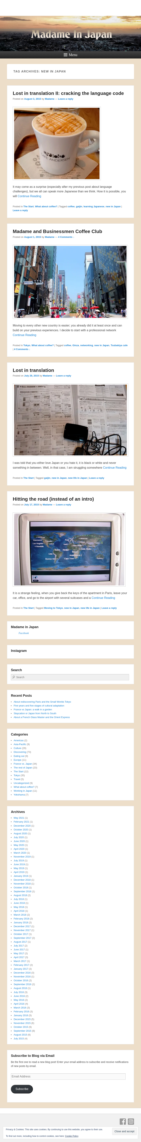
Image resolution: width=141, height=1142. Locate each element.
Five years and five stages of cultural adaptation (39, 705)
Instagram (131, 1121)
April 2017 (19, 957)
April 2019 (19, 872)
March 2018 (20, 914)
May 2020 (19, 845)
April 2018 (19, 911)
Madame (49, 98)
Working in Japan (23, 790)
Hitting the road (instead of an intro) (53, 499)
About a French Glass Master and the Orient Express (42, 717)
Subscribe (21, 1089)
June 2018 (19, 903)
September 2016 (22, 984)
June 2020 (19, 841)
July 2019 (19, 860)
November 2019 (22, 856)
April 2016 (19, 1003)
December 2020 (22, 825)
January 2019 (21, 876)
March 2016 (20, 1007)
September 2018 (22, 891)
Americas (19, 740)
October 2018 (21, 887)
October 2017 (21, 934)
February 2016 (21, 1011)
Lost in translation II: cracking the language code (68, 93)
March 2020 (20, 852)
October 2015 (21, 1027)
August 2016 (20, 988)
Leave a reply (65, 98)
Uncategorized (21, 783)
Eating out (19, 756)
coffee (71, 206)
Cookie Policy (71, 1136)
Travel (17, 779)
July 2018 (19, 899)
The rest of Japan (23, 767)
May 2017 (19, 953)
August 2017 (20, 941)
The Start (28, 206)
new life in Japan (77, 478)
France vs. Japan (23, 763)
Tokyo (26, 345)
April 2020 (19, 849)
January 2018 (21, 922)
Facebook (24, 633)
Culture (17, 748)
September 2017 (22, 938)
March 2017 (20, 961)
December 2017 (22, 926)
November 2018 (22, 883)
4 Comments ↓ (66, 237)
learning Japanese (94, 206)
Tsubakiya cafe (119, 345)
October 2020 (21, 829)
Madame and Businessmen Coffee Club (57, 231)
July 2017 (19, 945)
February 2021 (21, 821)
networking (86, 345)
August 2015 (20, 1034)
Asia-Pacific (20, 744)
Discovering (20, 752)
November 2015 (22, 1023)
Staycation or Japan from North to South (35, 713)
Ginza (76, 345)
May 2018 (19, 907)
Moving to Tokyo (53, 608)
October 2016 (21, 980)
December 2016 (22, 972)
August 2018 (20, 895)
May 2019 (19, 868)
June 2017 (19, 949)
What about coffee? (46, 206)
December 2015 (22, 1019)
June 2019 (19, 864)
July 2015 (19, 1038)
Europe (17, 760)
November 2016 (22, 976)
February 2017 (21, 965)
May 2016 (19, 1000)
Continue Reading (29, 196)
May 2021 (19, 817)
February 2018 (21, 918)
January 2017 (21, 968)
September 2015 (22, 1030)
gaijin (79, 206)
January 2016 (21, 1015)
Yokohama (19, 794)
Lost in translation (33, 370)
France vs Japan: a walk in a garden (33, 709)
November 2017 (22, 930)
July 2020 (19, 837)
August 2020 (20, 833)
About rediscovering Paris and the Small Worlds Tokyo (42, 701)
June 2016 (19, 996)
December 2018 (22, 879)
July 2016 (19, 992)
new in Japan (113, 206)
